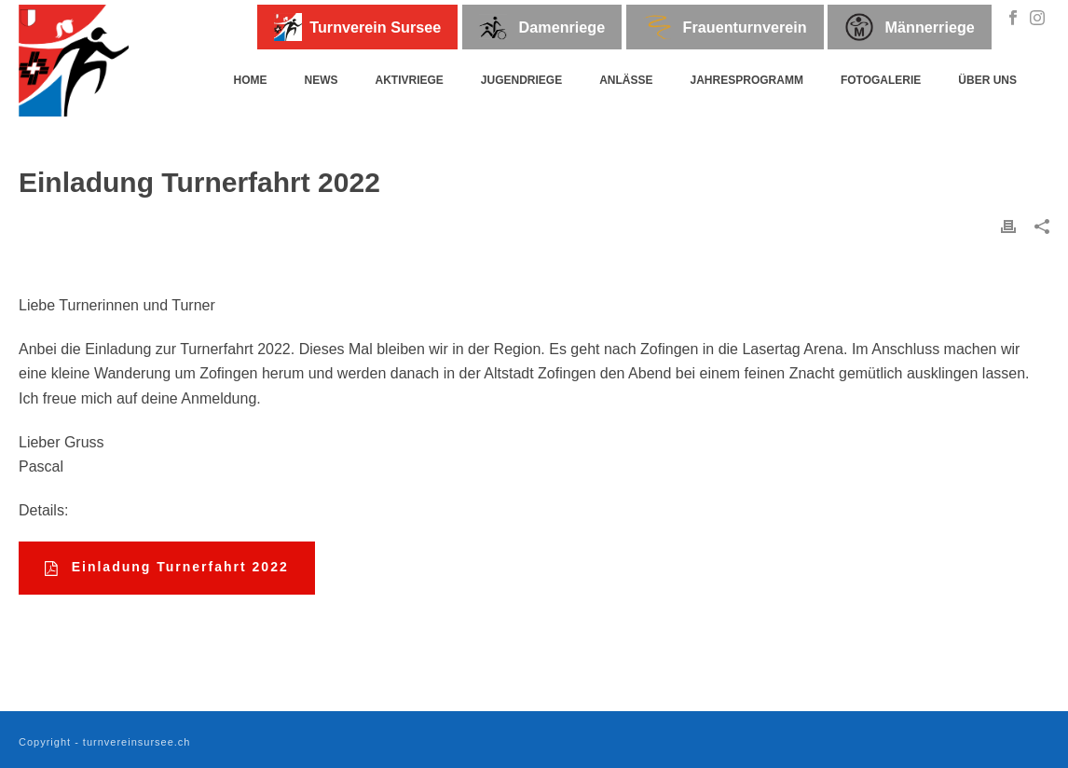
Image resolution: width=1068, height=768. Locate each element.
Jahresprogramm (747, 80)
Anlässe (625, 80)
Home (250, 80)
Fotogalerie (881, 80)
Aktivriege (409, 80)
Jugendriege (521, 80)
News (320, 80)
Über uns (987, 80)
